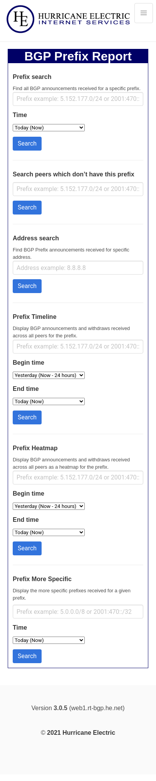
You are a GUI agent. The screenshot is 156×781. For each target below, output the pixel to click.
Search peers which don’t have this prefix (73, 174)
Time (20, 115)
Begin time (28, 362)
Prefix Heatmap (35, 448)
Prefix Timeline (35, 316)
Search (27, 143)
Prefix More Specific (42, 579)
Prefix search (32, 77)
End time (26, 388)
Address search (36, 238)
